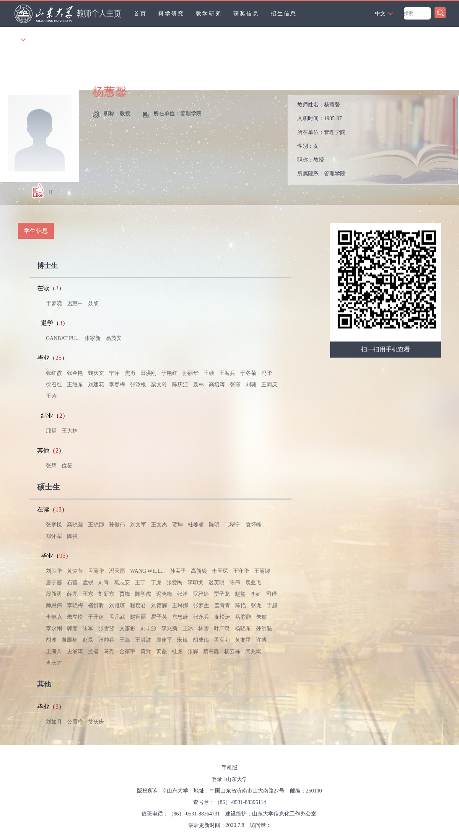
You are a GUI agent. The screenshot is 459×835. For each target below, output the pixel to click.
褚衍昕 (96, 605)
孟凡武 (117, 617)
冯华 (266, 373)
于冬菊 (248, 373)
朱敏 (261, 617)
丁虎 (156, 582)
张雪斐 (106, 628)
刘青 (103, 582)
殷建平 (164, 640)
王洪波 (143, 640)
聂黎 (93, 303)
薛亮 (72, 594)
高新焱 (199, 571)
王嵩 (124, 640)
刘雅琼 (117, 605)
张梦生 (201, 605)
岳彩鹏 (243, 617)
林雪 (203, 628)
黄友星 (243, 640)
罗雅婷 (201, 594)
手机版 (229, 768)
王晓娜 (96, 525)
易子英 (159, 617)
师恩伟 (54, 605)
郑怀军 (54, 536)
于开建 (96, 617)
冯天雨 (117, 571)
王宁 (140, 582)
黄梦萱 (75, 571)
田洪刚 (148, 373)
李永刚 (54, 628)
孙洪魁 (264, 628)
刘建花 (96, 384)
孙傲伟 (117, 525)
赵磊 (88, 640)
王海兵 (227, 373)
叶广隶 (222, 628)
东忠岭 (180, 617)
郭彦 (72, 628)
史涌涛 (75, 651)
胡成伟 (201, 640)
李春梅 (117, 384)
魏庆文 (96, 373)
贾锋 (124, 594)
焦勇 (130, 373)
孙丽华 (190, 373)
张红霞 (54, 373)
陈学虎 (143, 594)
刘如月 (54, 722)
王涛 (51, 396)
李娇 (256, 594)
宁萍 (114, 373)
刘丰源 (148, 628)
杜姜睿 (196, 525)
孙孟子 (178, 571)
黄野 (145, 651)
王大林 (70, 431)
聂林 (198, 384)
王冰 (187, 628)
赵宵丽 (138, 617)
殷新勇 (54, 594)
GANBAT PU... (63, 338)
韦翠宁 (233, 525)
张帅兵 (106, 640)
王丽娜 (262, 571)
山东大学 (236, 779)
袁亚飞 (253, 582)
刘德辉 (159, 605)
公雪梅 (75, 722)
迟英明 (216, 582)
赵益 (240, 594)
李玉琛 (220, 571)
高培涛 (217, 384)
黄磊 (161, 651)
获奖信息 (246, 13)
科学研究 (171, 13)
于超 (272, 605)
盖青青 (222, 605)
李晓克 (54, 617)
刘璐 (251, 384)
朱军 (88, 628)
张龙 (256, 605)
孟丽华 (96, 571)
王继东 (75, 384)
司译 (271, 594)
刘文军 (138, 525)
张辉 (51, 466)
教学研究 (209, 13)
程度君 (138, 605)
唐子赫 (54, 582)
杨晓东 (243, 628)
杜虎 (177, 651)
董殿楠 (70, 640)
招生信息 (284, 13)
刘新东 (106, 594)
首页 (140, 13)
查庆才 (54, 663)
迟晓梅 (164, 594)
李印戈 (195, 582)
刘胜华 (54, 571)
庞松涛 (222, 617)
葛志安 (122, 582)
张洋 (182, 594)
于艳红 (169, 373)
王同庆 (269, 384)
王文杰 (159, 525)
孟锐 (88, 582)
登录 (217, 779)
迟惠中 (75, 303)
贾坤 (177, 525)
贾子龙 (222, 594)
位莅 (67, 466)
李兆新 (169, 628)
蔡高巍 (211, 651)
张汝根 (138, 384)
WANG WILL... (147, 571)
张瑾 (235, 384)
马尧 (109, 651)
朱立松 (75, 617)
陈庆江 (180, 384)
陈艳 (240, 605)
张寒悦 (54, 525)
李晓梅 (75, 605)
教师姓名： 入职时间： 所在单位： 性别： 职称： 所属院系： (321, 139)
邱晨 (51, 431)
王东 (88, 594)
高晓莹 (75, 525)
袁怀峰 (254, 525)
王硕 (208, 373)
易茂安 (114, 338)
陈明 (214, 525)
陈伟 (235, 582)
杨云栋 (232, 651)
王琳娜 (180, 605)
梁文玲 (159, 384)
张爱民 (174, 582)
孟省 (93, 651)
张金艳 (75, 373)
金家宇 (127, 651)
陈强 (72, 536)
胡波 (51, 640)
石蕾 (72, 582)
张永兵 (201, 617)
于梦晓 (54, 303)
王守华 (241, 571)
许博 (261, 640)
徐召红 (54, 384)
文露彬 (127, 628)
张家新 (93, 338)
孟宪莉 (222, 640)
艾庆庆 (96, 722)
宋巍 (182, 640)
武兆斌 (253, 651)
